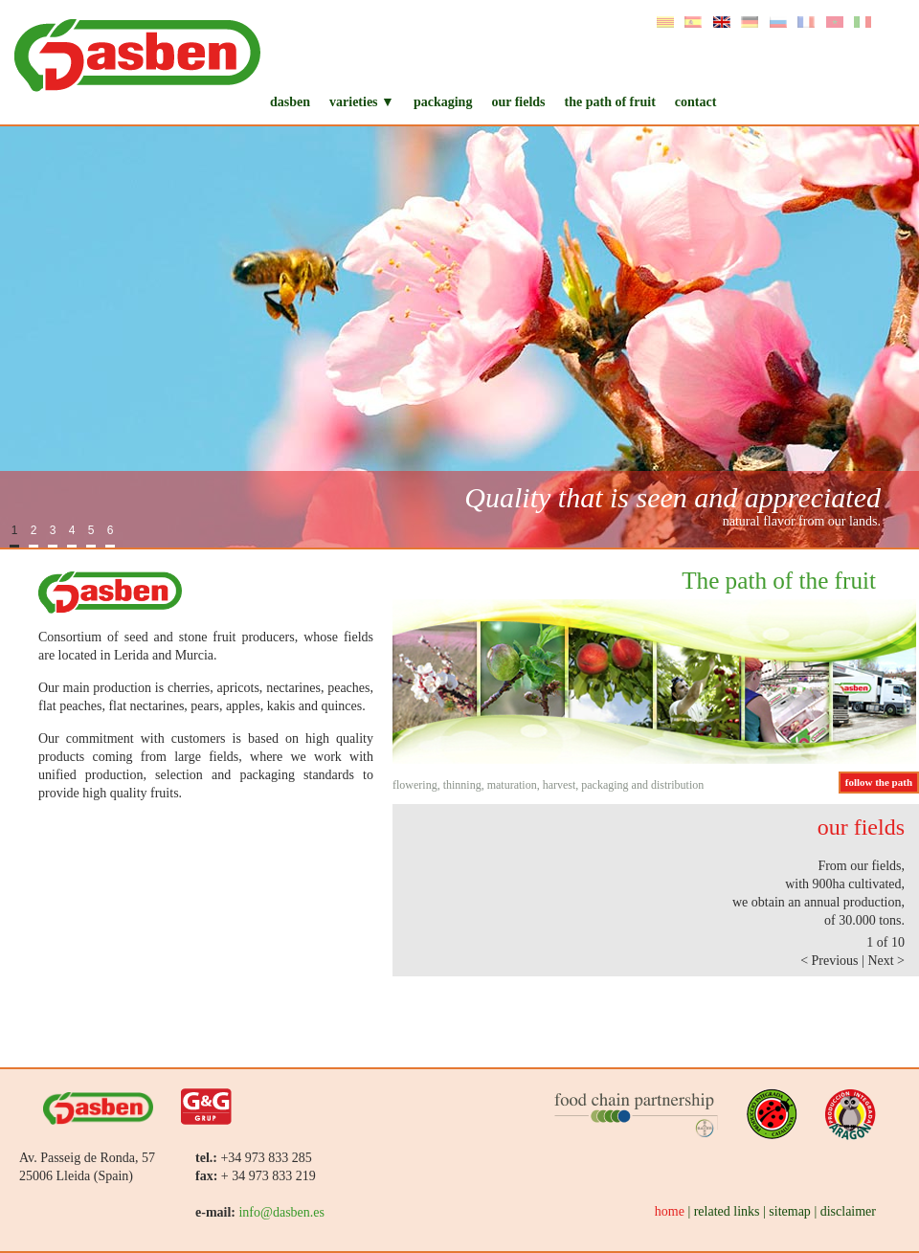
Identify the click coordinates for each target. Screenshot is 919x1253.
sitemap (790, 1211)
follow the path (878, 782)
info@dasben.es (281, 1212)
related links (727, 1211)
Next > (886, 960)
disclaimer (848, 1211)
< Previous (831, 960)
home (669, 1211)
